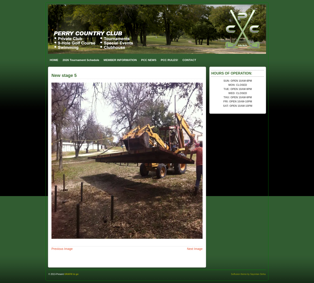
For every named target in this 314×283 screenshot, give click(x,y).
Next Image (195, 249)
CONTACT (189, 60)
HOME (54, 60)
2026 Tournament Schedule (81, 60)
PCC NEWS (148, 60)
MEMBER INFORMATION (120, 60)
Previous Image (62, 249)
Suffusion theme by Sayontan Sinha (248, 274)
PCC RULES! (169, 60)
